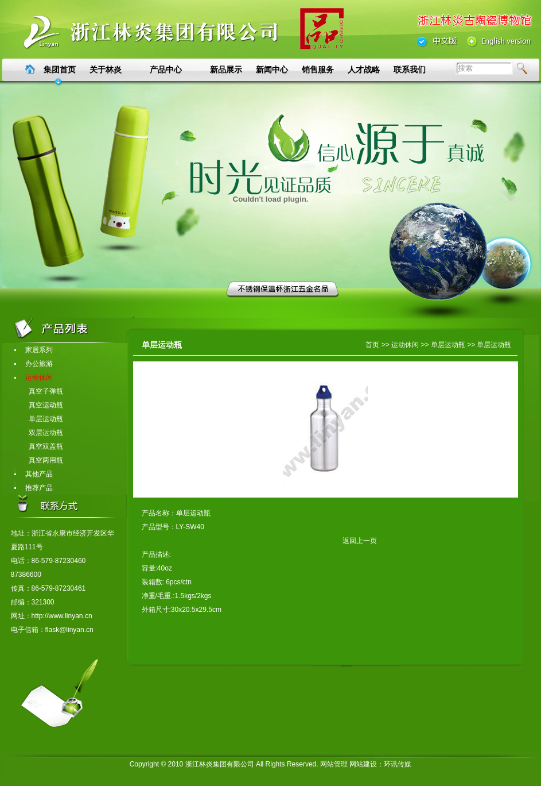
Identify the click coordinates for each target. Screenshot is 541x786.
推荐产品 (33, 488)
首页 (372, 345)
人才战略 (364, 69)
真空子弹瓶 (39, 391)
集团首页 (60, 69)
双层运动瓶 (39, 433)
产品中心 (166, 69)
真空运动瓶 (39, 405)
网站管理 (334, 764)
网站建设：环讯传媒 (380, 764)
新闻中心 (272, 69)
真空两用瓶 (39, 460)
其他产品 (33, 474)
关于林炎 (105, 69)
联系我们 (410, 69)
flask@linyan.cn (69, 630)
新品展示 (226, 69)
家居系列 (33, 350)
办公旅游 (33, 364)
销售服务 (318, 69)
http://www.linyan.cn (62, 616)
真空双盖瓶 (39, 446)
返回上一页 (259, 541)
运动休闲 (33, 377)
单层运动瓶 (39, 419)
